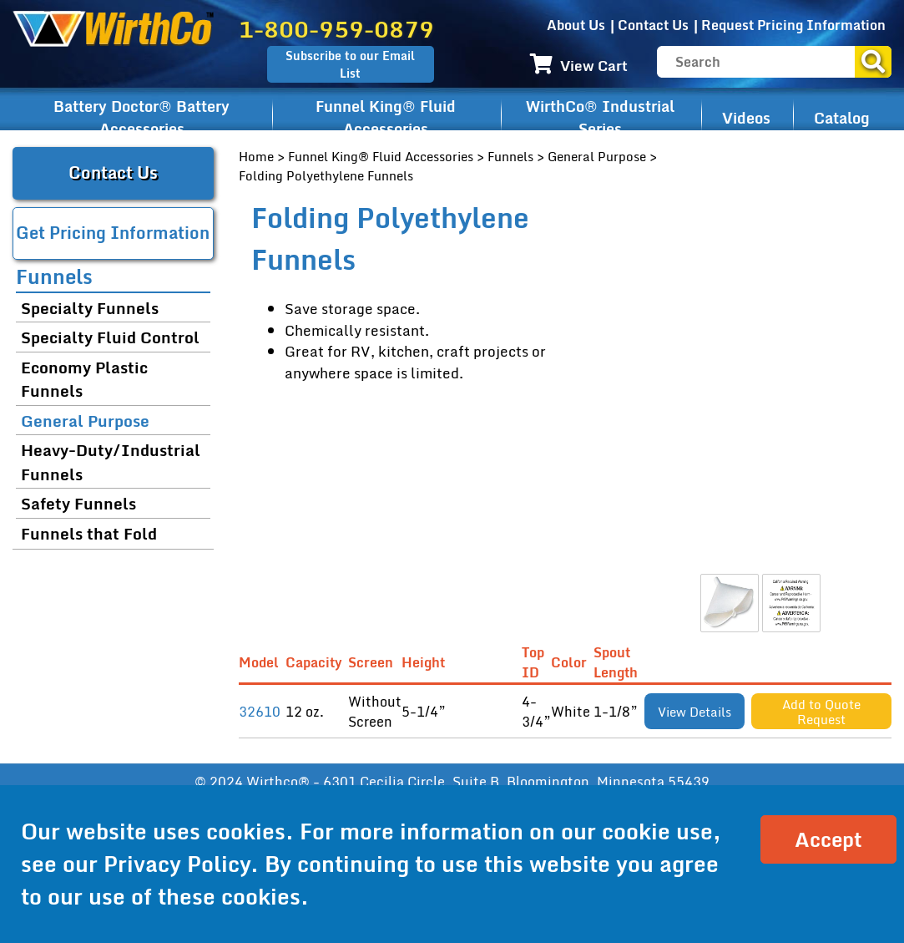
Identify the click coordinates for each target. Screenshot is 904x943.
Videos (746, 117)
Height (426, 662)
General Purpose (597, 156)
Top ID (534, 662)
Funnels (510, 156)
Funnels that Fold (89, 533)
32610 (259, 711)
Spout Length (618, 662)
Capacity (316, 662)
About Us (576, 24)
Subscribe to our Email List (350, 64)
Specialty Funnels (90, 308)
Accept (828, 839)
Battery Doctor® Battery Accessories (141, 118)
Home (256, 156)
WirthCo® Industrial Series (600, 118)
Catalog (842, 117)
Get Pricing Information (113, 232)
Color (572, 662)
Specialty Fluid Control (110, 337)
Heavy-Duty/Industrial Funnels (110, 462)
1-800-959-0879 (336, 29)
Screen (374, 662)
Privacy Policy (177, 863)
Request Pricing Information (793, 24)
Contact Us (653, 24)
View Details (694, 712)
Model (262, 662)
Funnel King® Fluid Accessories (386, 118)
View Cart (579, 65)
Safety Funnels (78, 503)
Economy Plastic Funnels (84, 379)
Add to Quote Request (821, 711)
